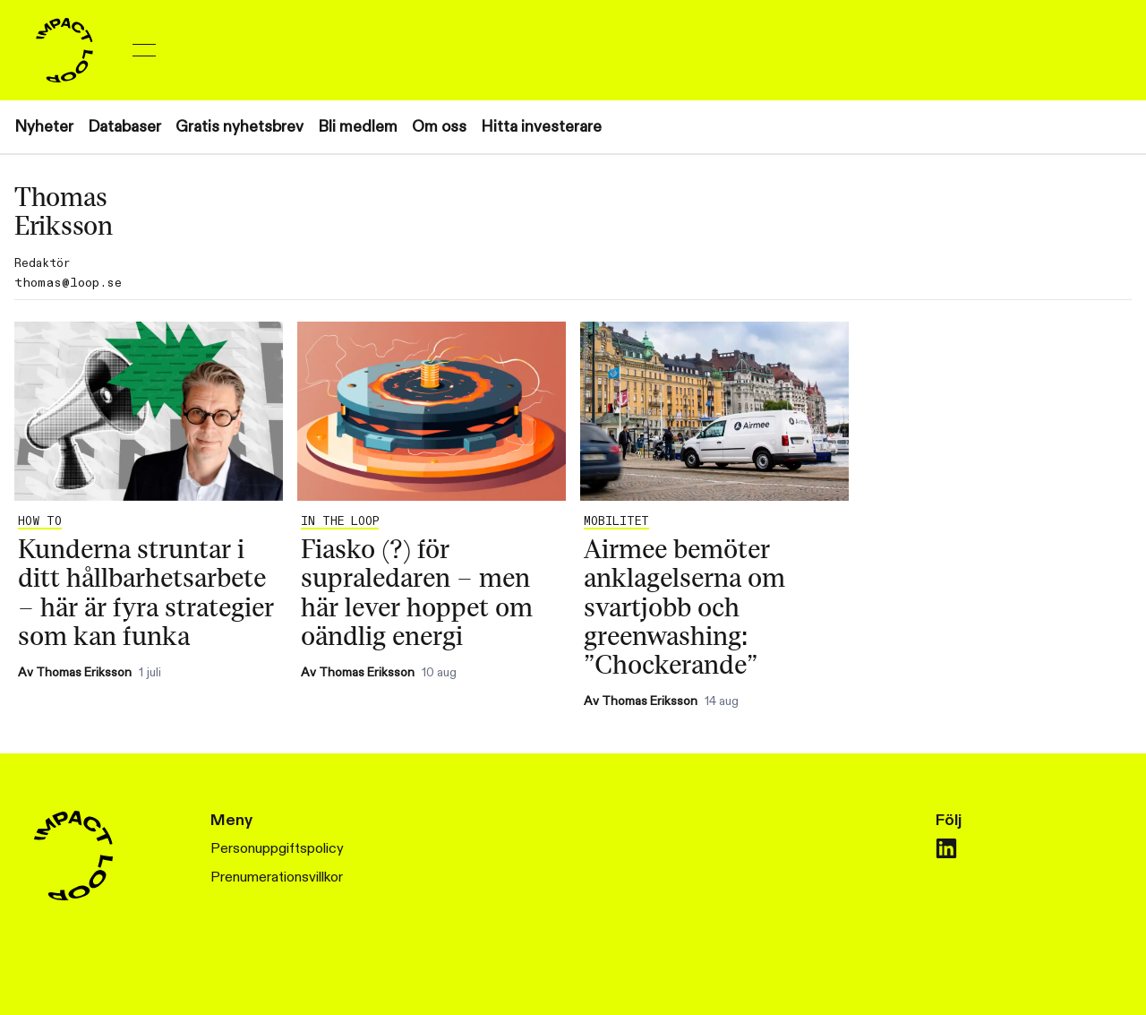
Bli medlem (358, 126)
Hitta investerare (541, 126)
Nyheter (43, 126)
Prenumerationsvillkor (276, 877)
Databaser (124, 126)
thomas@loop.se (68, 282)
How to (40, 521)
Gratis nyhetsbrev (239, 126)
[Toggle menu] (144, 50)
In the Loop (340, 521)
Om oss (439, 126)
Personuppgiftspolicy (277, 848)
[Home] (64, 50)
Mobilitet (616, 521)
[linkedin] (946, 848)
